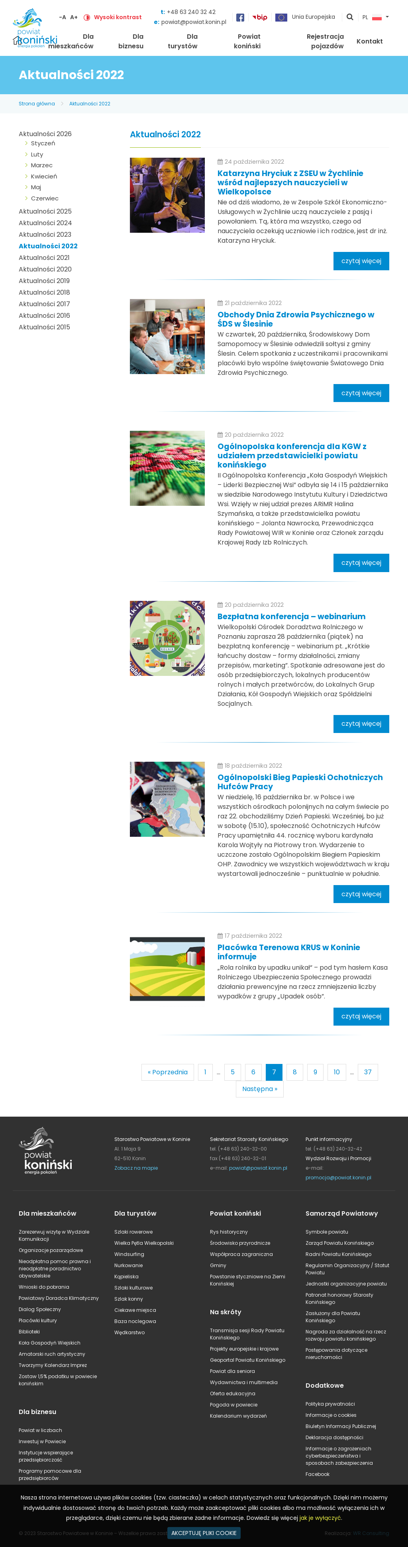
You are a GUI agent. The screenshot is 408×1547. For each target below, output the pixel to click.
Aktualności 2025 (45, 211)
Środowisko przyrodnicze (240, 1243)
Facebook (318, 1474)
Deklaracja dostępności (334, 1437)
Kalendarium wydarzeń (238, 1415)
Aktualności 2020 (45, 269)
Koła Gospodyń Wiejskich (49, 1342)
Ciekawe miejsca (135, 1310)
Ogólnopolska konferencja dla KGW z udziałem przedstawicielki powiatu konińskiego (292, 455)
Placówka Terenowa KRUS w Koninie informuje (289, 952)
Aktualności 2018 (44, 292)
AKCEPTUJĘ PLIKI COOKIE (204, 1533)
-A (62, 17)
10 (337, 1072)
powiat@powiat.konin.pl (193, 22)
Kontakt (370, 41)
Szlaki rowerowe (133, 1231)
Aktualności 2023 (45, 234)
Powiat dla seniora (232, 1371)
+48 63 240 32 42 (191, 12)
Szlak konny (128, 1298)
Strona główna (37, 103)
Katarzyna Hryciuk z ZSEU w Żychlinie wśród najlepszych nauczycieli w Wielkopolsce (290, 182)
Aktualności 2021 (44, 257)
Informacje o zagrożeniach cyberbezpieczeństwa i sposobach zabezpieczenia (339, 1455)
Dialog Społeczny (40, 1309)
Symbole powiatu (327, 1231)
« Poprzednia (168, 1072)
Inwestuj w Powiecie (42, 1441)
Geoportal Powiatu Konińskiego (247, 1360)
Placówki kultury (38, 1320)
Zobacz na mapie (136, 1168)
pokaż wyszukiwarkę (350, 18)
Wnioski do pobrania (44, 1287)
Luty (37, 154)
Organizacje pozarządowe (51, 1250)
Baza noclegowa (135, 1321)
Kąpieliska (126, 1276)
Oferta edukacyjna (232, 1393)
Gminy (218, 1265)
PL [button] (372, 17)
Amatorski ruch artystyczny (52, 1354)
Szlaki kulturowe (133, 1287)
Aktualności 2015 (44, 327)
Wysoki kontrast (118, 17)
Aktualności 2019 (44, 280)
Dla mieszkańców (71, 41)
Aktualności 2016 (44, 315)
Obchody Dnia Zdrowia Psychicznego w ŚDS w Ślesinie (296, 319)
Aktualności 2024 (45, 223)
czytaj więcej (361, 260)
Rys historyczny (229, 1231)
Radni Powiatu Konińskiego (338, 1254)
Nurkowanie (128, 1265)
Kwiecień (44, 176)
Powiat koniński (247, 41)
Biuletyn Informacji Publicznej (341, 1426)
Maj (36, 187)
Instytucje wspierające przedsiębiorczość (46, 1456)
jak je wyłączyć (320, 1518)
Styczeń (43, 143)
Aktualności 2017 (44, 304)
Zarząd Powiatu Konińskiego (340, 1243)
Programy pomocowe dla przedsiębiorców (50, 1475)
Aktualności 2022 (89, 103)
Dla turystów (183, 41)
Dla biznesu (130, 41)
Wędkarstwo (129, 1332)
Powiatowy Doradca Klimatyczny (59, 1298)
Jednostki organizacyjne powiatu (346, 1283)
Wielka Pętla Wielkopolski (144, 1243)
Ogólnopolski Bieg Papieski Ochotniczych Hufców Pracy (300, 782)
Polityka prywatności (330, 1403)
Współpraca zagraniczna (241, 1254)
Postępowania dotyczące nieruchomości (336, 1354)
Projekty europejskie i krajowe (244, 1348)
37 (368, 1072)
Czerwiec (45, 198)
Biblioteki (29, 1331)
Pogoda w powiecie (233, 1404)
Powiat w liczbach (40, 1430)
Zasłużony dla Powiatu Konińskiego (333, 1317)
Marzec (42, 165)
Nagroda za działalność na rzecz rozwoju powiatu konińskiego (346, 1335)
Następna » (259, 1088)
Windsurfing (129, 1254)
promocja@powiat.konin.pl (338, 1177)
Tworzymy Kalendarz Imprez (53, 1365)
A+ (74, 17)
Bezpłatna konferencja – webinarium (292, 616)
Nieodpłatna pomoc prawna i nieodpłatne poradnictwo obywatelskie (55, 1268)
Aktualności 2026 (45, 134)
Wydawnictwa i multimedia (244, 1382)
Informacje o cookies (331, 1415)
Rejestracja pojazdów (325, 41)
